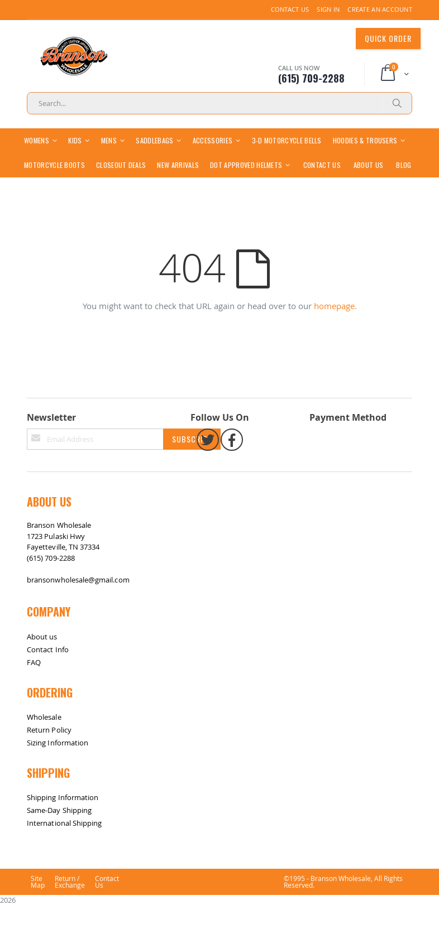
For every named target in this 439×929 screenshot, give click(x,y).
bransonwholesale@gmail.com (78, 604)
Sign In (328, 9)
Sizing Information (57, 767)
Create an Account (379, 9)
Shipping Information (62, 821)
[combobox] (219, 103)
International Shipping (64, 847)
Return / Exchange (70, 906)
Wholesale (44, 741)
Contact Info (48, 673)
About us (42, 661)
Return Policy (49, 754)
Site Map (38, 906)
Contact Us (290, 9)
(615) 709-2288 (51, 582)
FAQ (34, 686)
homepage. (335, 329)
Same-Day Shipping (59, 834)
